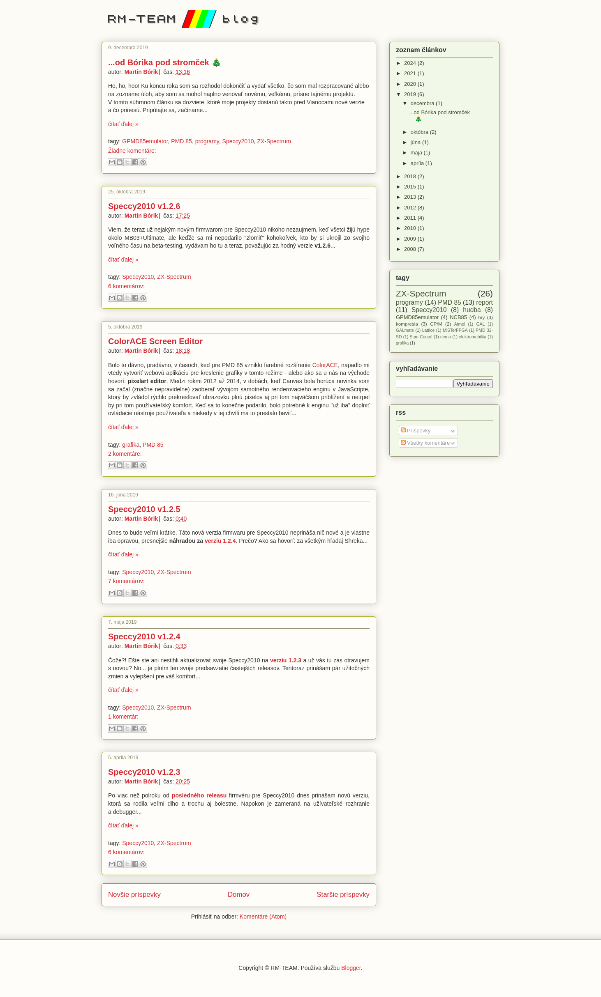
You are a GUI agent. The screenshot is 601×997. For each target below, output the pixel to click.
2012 (411, 207)
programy (207, 141)
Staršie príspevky (343, 894)
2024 (411, 63)
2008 (411, 249)
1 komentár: (123, 716)
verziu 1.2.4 (220, 541)
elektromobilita (472, 337)
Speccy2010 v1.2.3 (144, 771)
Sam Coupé (421, 337)
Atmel (459, 324)
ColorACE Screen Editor (155, 341)
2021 (411, 73)
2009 (411, 239)
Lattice (428, 330)
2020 (411, 84)
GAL (480, 324)
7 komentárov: (126, 581)
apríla (418, 163)
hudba (472, 309)
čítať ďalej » (123, 124)
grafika (130, 444)
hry (481, 317)
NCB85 (458, 317)
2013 (411, 197)
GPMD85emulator (145, 141)
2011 (411, 218)
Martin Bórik (142, 72)
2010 (411, 228)
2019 (411, 94)
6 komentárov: (126, 286)
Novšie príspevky (134, 894)
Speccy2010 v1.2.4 (144, 636)
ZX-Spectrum (274, 141)
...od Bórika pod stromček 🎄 (165, 62)
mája (417, 152)
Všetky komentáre (425, 443)
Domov (239, 894)
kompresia (407, 323)
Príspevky (416, 430)
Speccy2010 (238, 141)
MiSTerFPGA (455, 330)
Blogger (351, 968)
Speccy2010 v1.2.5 (144, 509)
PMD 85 (181, 141)
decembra (423, 103)
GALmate (405, 330)
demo (445, 337)
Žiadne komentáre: (132, 150)
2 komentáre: (125, 453)
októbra (420, 132)
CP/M (436, 323)
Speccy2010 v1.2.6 (144, 206)
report (484, 302)
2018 (411, 176)
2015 (411, 187)
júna (416, 142)
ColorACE (325, 365)
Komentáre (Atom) (263, 916)
